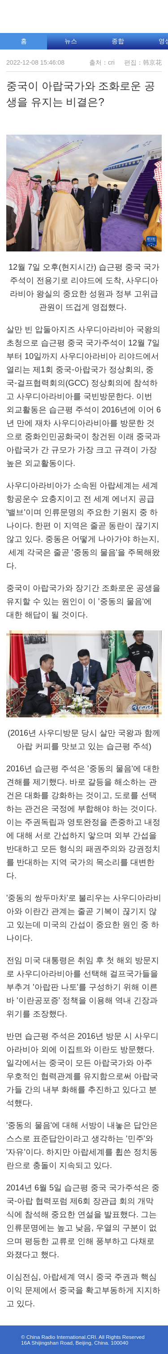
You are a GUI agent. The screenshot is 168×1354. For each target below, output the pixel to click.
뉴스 (71, 41)
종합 (118, 41)
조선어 (118, 14)
